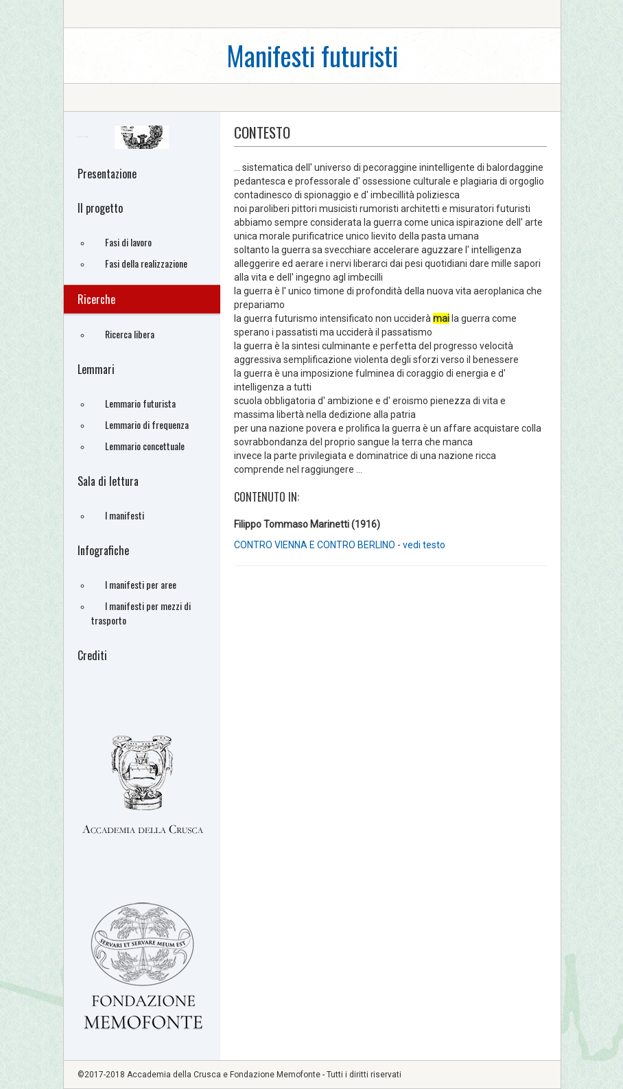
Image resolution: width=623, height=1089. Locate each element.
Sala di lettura (108, 481)
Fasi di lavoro (128, 242)
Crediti (92, 655)
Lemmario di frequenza (147, 424)
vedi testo (424, 544)
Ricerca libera (129, 334)
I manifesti (124, 515)
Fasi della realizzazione (146, 263)
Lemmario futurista (140, 403)
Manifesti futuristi (312, 55)
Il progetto (100, 208)
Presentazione (107, 173)
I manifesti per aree (140, 584)
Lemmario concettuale (145, 445)
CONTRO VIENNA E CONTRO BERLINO (315, 544)
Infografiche (103, 550)
